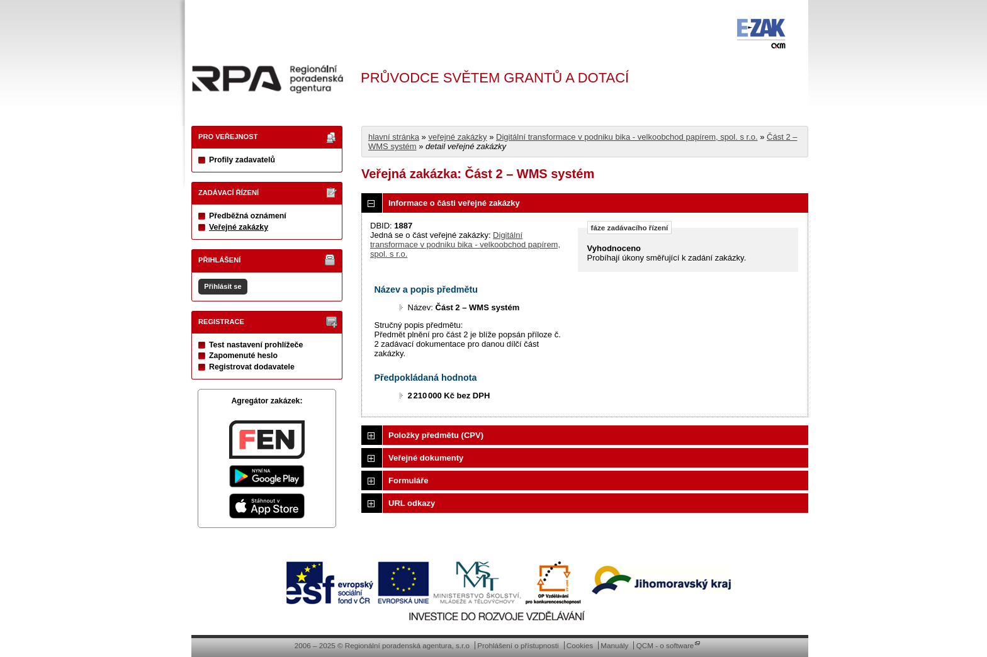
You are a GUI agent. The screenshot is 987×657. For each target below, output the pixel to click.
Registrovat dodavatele (252, 366)
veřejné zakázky (457, 137)
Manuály (614, 645)
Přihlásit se (222, 286)
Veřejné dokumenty (425, 458)
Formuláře (408, 480)
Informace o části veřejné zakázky (454, 203)
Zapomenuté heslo (243, 355)
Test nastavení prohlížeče (256, 344)
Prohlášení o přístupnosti (517, 645)
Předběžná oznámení (247, 215)
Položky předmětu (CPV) (435, 435)
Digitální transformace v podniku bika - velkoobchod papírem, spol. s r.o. (627, 137)
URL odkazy (411, 503)
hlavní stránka (393, 137)
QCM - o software (665, 645)
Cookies (580, 645)
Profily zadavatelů (242, 159)
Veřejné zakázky (238, 227)
